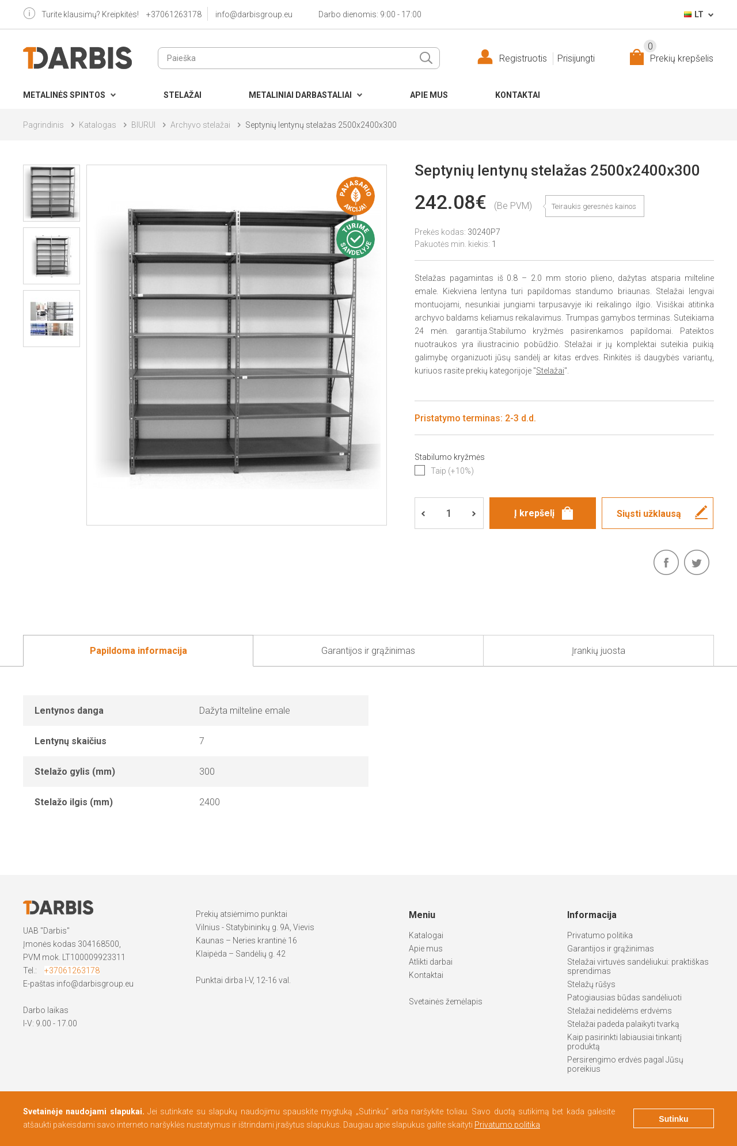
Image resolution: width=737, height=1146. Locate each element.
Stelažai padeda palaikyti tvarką (623, 1024)
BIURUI (143, 125)
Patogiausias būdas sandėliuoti (624, 997)
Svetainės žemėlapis (446, 1001)
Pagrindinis (43, 125)
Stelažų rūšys (591, 984)
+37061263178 (174, 14)
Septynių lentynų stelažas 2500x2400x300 (321, 125)
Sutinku (673, 1119)
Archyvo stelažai (200, 125)
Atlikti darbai (431, 961)
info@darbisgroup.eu (253, 14)
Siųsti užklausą (649, 513)
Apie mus (429, 95)
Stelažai (183, 95)
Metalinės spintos (64, 95)
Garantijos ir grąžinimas (610, 948)
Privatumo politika (600, 935)
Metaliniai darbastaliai (300, 95)
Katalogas (97, 125)
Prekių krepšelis (678, 56)
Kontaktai (517, 95)
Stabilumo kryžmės (450, 457)
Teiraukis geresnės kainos (594, 206)
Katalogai (426, 935)
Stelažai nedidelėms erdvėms (619, 1010)
